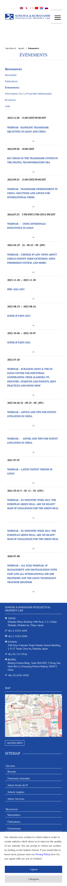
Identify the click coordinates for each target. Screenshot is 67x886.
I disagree (33, 879)
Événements (34, 55)
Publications (11, 81)
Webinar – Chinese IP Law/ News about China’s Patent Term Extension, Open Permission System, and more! (32, 258)
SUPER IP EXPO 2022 (18, 342)
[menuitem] (56, 17)
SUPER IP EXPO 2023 (18, 315)
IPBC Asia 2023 (15, 289)
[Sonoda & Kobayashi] (28, 16)
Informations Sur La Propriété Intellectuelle (28, 93)
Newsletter (11, 75)
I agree (34, 869)
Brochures (10, 100)
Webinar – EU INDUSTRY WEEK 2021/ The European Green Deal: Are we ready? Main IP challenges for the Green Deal (32, 504)
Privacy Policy (43, 854)
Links (7, 106)
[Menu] (56, 17)
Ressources (13, 69)
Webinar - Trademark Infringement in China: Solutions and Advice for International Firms (32, 193)
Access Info (14, 743)
